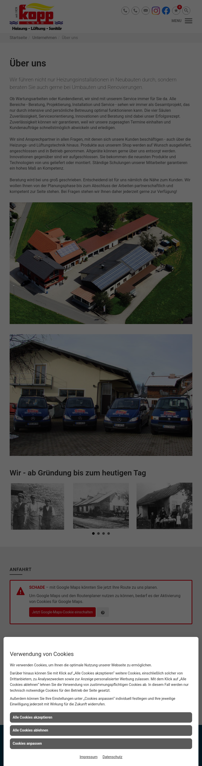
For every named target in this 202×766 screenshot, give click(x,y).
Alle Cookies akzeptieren (32, 717)
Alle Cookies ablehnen (30, 730)
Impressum (88, 757)
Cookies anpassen (27, 743)
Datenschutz (112, 757)
